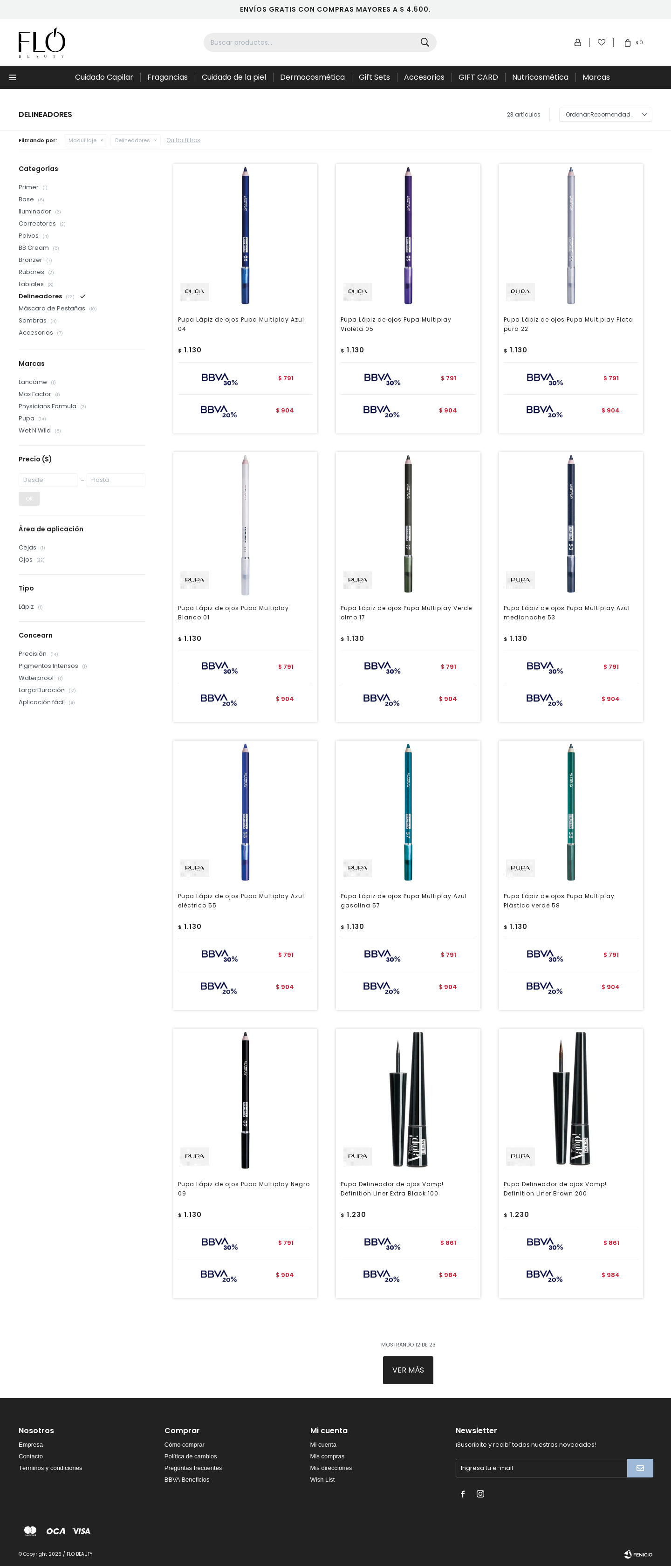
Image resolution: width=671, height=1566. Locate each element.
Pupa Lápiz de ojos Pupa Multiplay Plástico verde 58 (559, 900)
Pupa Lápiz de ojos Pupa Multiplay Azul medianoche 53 (567, 612)
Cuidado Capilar (104, 77)
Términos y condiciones (50, 1467)
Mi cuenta (323, 1444)
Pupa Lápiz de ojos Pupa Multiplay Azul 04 (241, 324)
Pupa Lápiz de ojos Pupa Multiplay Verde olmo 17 (406, 612)
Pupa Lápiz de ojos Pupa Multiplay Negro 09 (244, 1188)
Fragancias (167, 77)
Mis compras (327, 1456)
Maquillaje (82, 140)
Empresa (31, 1444)
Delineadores (132, 140)
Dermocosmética (312, 77)
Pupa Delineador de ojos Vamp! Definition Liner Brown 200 (555, 1188)
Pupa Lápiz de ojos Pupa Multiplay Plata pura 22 (568, 324)
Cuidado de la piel (234, 77)
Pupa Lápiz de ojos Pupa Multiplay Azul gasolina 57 (404, 900)
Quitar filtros (183, 140)
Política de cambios (190, 1456)
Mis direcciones (331, 1467)
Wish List (322, 1479)
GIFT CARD (478, 77)
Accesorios (424, 77)
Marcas (596, 77)
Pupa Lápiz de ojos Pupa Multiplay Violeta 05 (396, 324)
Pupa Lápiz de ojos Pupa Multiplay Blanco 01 (233, 612)
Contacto (31, 1456)
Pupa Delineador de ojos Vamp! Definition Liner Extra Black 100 (392, 1188)
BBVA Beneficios (187, 1479)
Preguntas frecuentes (193, 1467)
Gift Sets (374, 77)
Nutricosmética (540, 77)
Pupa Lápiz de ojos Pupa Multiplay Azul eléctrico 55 (241, 900)
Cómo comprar (184, 1444)
